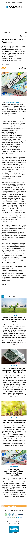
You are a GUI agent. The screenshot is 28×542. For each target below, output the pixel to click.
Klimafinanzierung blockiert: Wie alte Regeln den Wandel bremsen (14, 421)
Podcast (13, 2)
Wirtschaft (14, 315)
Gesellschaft (14, 466)
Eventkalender (20, 2)
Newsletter (8, 2)
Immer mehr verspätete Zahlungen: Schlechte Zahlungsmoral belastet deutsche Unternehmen (14, 370)
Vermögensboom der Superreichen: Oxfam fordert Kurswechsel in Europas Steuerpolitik (14, 472)
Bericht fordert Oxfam (13, 102)
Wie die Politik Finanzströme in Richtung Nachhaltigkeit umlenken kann (14, 319)
